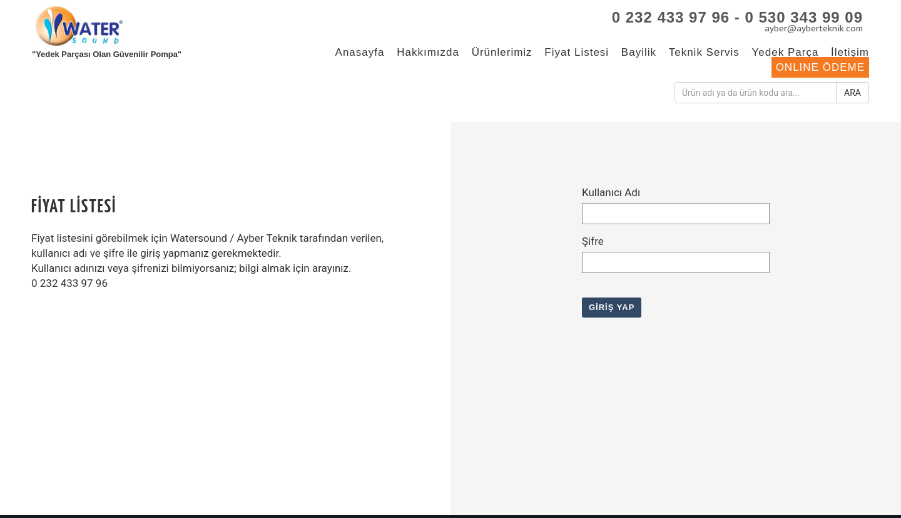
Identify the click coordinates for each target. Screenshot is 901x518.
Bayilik (638, 52)
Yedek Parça (785, 52)
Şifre (593, 241)
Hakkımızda (428, 52)
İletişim (850, 52)
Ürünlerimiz (502, 52)
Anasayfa (360, 52)
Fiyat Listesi (576, 52)
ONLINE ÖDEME (820, 67)
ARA (852, 93)
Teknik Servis (704, 52)
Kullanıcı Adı (611, 192)
